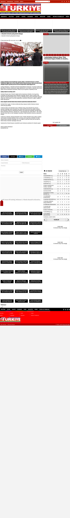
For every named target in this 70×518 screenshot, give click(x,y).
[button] (45, 219)
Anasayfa (3, 1)
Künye (21, 1)
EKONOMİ (30, 17)
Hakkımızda (10, 1)
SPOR (36, 17)
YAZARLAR (56, 219)
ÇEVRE (17, 17)
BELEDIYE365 (5, 40)
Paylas (4, 156)
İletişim (16, 1)
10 (68, 55)
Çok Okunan (49, 125)
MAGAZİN (42, 17)
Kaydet (21, 172)
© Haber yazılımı (63, 324)
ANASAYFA (4, 17)
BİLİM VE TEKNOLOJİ (58, 17)
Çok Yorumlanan (63, 125)
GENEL (49, 17)
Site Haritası (3, 324)
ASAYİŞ (23, 17)
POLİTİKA (11, 17)
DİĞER (67, 17)
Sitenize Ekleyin (11, 324)
